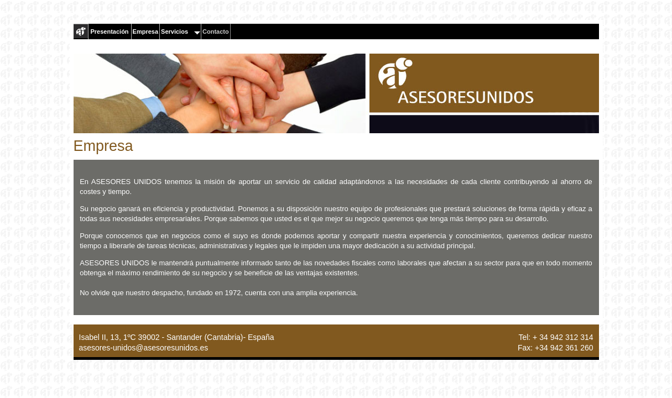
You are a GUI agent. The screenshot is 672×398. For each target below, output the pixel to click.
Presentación (110, 31)
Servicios (180, 31)
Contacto (215, 31)
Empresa (145, 31)
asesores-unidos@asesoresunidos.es (144, 347)
